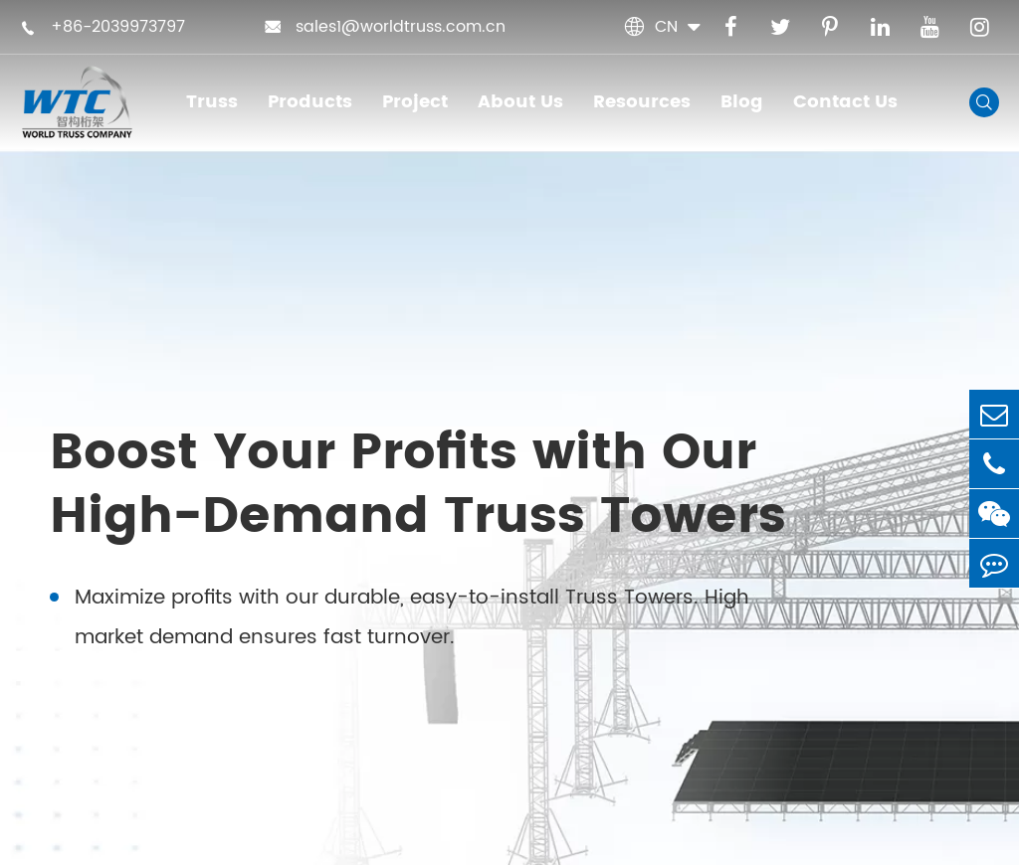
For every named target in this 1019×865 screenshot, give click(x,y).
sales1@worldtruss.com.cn (385, 27)
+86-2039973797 (102, 27)
